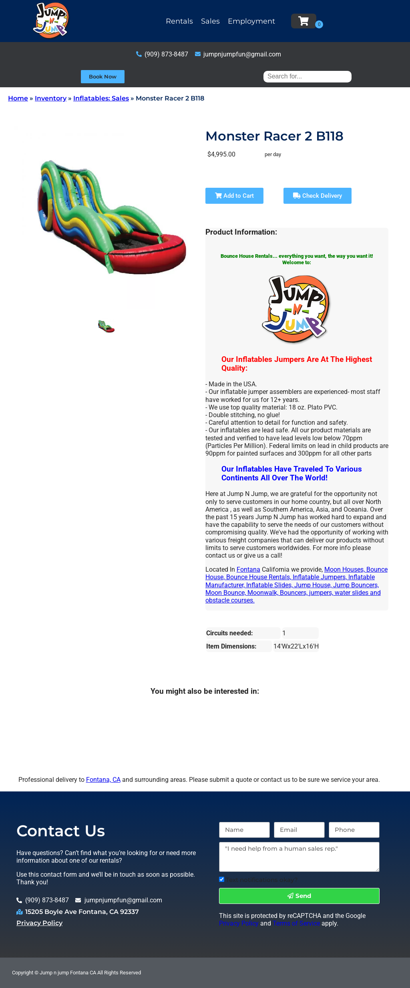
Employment (251, 21)
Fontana (248, 569)
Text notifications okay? (262, 880)
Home (18, 98)
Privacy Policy (39, 923)
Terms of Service (296, 923)
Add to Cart (234, 195)
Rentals (179, 21)
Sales (210, 21)
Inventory (50, 98)
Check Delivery (317, 195)
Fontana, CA (103, 779)
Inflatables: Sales (101, 98)
